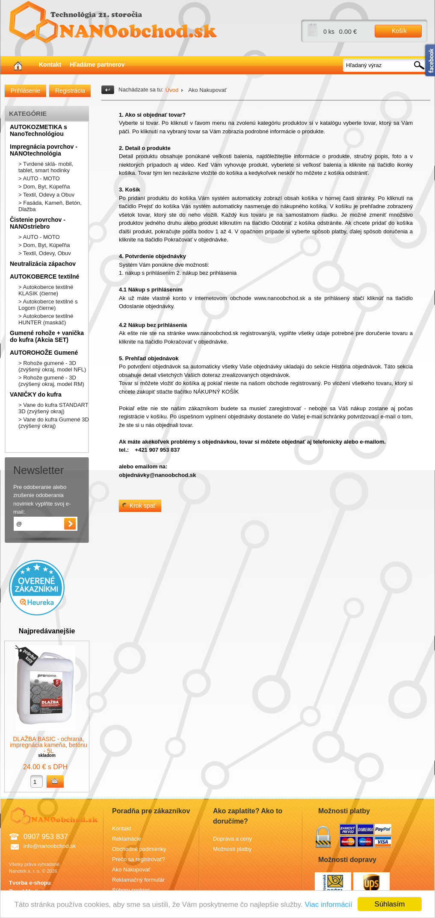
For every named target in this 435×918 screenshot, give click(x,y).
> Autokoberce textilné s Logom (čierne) (47, 304)
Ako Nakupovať (131, 869)
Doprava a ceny (232, 839)
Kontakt (50, 64)
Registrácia (70, 90)
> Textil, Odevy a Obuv (46, 194)
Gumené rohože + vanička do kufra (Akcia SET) (47, 336)
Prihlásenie (25, 90)
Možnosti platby (232, 849)
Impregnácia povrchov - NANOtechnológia (43, 150)
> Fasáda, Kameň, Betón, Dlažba (50, 206)
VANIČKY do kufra (36, 394)
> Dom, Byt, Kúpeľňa (44, 186)
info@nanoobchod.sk (50, 846)
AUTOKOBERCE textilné (44, 276)
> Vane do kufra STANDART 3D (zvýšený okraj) (53, 408)
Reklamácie (126, 839)
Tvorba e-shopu (30, 883)
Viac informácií (328, 904)
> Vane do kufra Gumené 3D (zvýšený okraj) (53, 422)
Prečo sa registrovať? (138, 859)
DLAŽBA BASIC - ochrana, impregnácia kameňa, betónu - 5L (48, 745)
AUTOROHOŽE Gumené (44, 352)
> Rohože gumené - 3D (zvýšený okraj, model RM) (51, 380)
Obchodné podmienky (139, 849)
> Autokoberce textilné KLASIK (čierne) (45, 290)
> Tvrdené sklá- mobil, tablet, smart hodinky (45, 167)
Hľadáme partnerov (97, 64)
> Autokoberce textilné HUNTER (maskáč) (45, 319)
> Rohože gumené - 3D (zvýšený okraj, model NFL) (52, 366)
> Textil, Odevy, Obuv (44, 253)
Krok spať (143, 505)
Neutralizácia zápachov (43, 263)
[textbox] (386, 65)
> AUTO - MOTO (39, 178)
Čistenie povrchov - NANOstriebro (37, 223)
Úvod (172, 90)
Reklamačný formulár (138, 880)
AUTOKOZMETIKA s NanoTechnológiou (38, 130)
